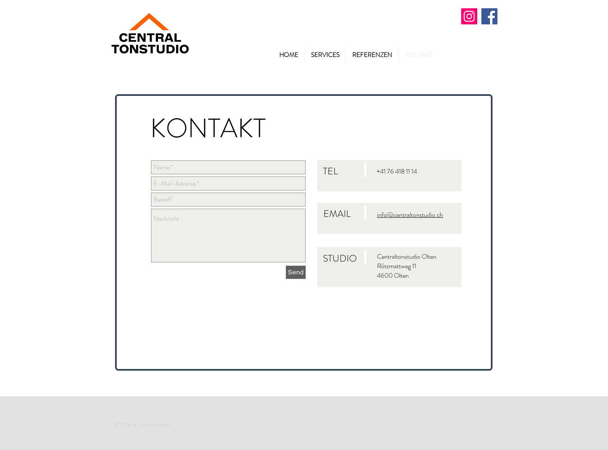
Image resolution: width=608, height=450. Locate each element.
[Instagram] (469, 16)
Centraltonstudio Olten (406, 256)
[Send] (296, 272)
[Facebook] (489, 16)
